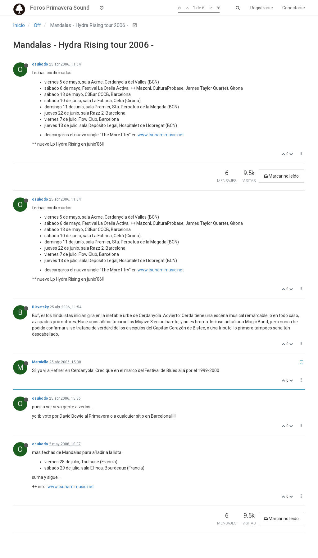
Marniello (40, 362)
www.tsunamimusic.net (161, 134)
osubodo (40, 64)
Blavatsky (40, 307)
